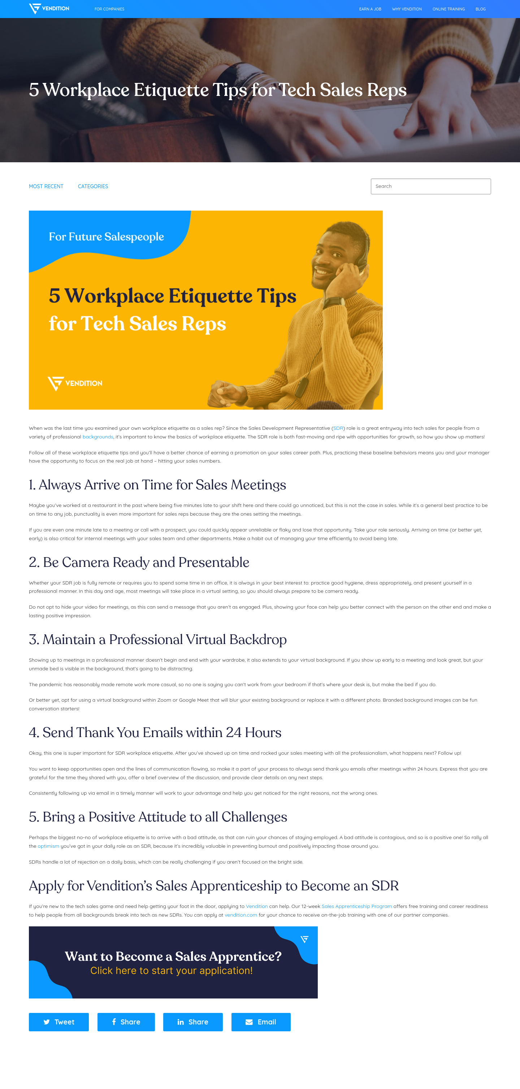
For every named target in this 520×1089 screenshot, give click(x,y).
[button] (59, 1022)
